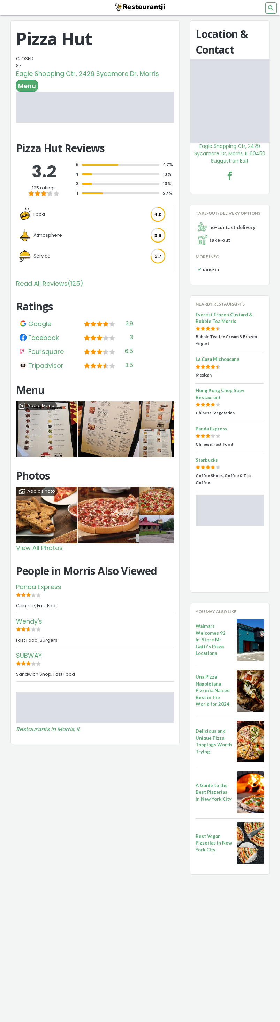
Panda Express (38, 587)
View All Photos (39, 548)
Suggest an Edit (230, 160)
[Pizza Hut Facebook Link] (230, 176)
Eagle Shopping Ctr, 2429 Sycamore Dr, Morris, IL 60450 (229, 150)
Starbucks (207, 460)
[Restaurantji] (140, 6)
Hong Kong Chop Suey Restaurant (220, 394)
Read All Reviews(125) (49, 283)
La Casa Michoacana (217, 359)
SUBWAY (29, 655)
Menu (27, 85)
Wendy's (29, 621)
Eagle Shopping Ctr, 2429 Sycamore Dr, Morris (87, 73)
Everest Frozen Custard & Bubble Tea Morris (224, 318)
